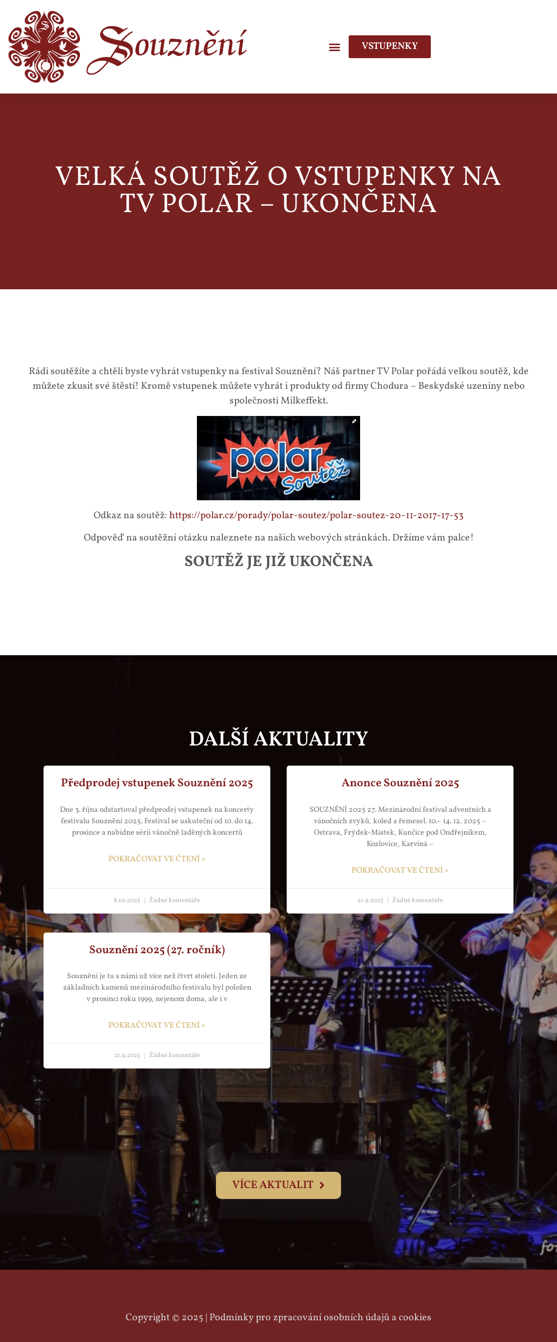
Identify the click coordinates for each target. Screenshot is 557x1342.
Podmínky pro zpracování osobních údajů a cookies (320, 1318)
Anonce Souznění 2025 (400, 783)
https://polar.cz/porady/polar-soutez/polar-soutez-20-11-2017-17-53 (316, 516)
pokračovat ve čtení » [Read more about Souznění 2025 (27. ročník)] (157, 1026)
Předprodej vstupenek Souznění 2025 (157, 783)
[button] (334, 46)
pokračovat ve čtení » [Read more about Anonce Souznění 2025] (400, 871)
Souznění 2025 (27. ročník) (157, 950)
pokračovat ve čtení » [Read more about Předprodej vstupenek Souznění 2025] (157, 859)
